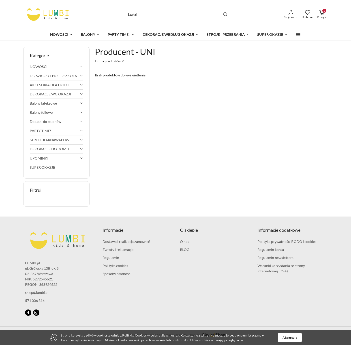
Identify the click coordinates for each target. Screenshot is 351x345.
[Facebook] (28, 312)
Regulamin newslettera (275, 257)
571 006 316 (35, 300)
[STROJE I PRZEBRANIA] (228, 34)
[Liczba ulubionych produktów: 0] (307, 14)
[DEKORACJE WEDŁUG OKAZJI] (171, 34)
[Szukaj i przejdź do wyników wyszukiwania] (225, 14)
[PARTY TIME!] (121, 34)
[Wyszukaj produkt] (178, 14)
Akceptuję (290, 337)
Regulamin (111, 257)
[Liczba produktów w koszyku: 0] (321, 14)
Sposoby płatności (117, 273)
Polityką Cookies (134, 335)
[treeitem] (56, 66)
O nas (184, 241)
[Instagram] (36, 312)
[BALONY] (90, 34)
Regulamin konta (270, 249)
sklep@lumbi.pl (36, 292)
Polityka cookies (115, 265)
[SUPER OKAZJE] (272, 34)
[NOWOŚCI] (61, 34)
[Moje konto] (291, 14)
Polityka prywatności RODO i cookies (287, 241)
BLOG (185, 249)
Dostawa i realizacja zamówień (126, 241)
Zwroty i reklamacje (118, 249)
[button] (298, 34)
